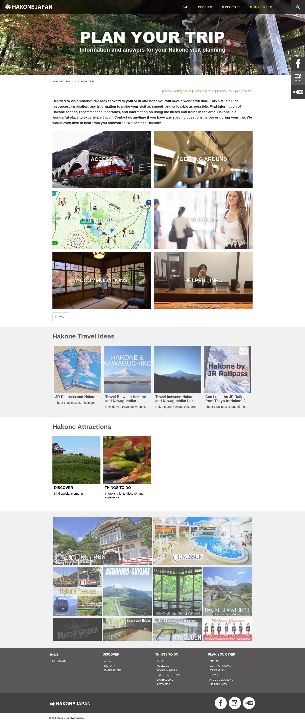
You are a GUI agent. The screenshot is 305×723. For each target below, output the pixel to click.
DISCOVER (205, 7)
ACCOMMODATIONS (221, 679)
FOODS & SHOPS (167, 670)
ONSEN (161, 661)
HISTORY (109, 665)
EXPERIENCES (112, 670)
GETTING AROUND (220, 665)
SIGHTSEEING (165, 679)
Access (167, 90)
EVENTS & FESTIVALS (169, 675)
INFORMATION (60, 661)
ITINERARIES (217, 670)
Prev (60, 317)
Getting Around (182, 90)
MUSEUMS (163, 665)
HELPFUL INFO (218, 684)
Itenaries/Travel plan (228, 90)
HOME (185, 7)
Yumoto (246, 90)
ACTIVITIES (163, 684)
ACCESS (214, 661)
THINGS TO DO (231, 7)
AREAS (108, 661)
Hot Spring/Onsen (203, 90)
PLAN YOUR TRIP (261, 7)
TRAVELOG (215, 675)
